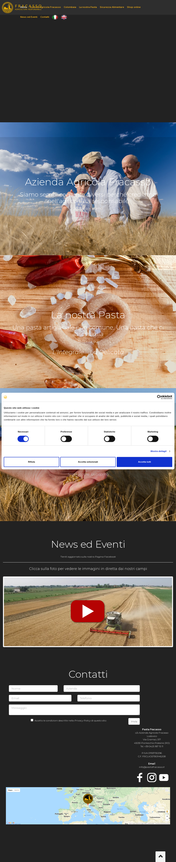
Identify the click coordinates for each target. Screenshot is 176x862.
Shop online (134, 7)
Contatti (44, 17)
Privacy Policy (82, 720)
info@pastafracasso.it (152, 767)
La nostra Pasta (88, 7)
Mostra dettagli (158, 451)
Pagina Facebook (105, 556)
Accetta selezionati (88, 462)
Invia (134, 721)
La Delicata (107, 352)
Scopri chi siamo (88, 208)
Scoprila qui (88, 341)
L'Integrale (68, 352)
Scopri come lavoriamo (88, 474)
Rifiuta (31, 462)
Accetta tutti (144, 462)
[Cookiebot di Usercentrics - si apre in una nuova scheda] (155, 397)
